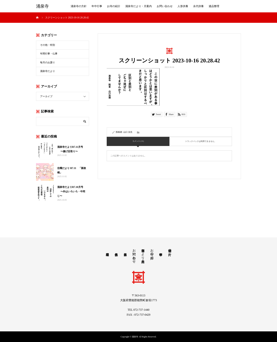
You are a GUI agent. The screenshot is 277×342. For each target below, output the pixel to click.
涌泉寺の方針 (79, 6)
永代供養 (198, 6)
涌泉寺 (42, 6)
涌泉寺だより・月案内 (138, 6)
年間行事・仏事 (48, 53)
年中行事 (97, 6)
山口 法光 (127, 132)
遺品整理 (214, 6)
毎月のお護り (47, 62)
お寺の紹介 (113, 6)
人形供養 (183, 6)
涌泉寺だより (47, 71)
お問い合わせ (165, 6)
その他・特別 (47, 45)
